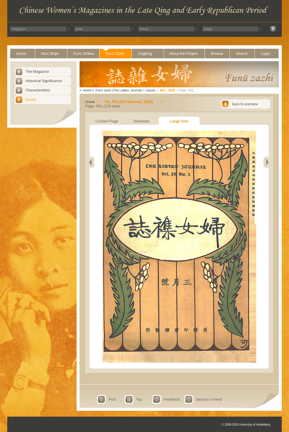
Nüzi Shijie (50, 53)
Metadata (141, 121)
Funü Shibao (84, 53)
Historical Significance (44, 81)
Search (242, 53)
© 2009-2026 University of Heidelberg (246, 424)
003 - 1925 (167, 90)
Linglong (145, 53)
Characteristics (38, 90)
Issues (31, 99)
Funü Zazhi (115, 53)
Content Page (106, 121)
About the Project (183, 53)
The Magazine (37, 71)
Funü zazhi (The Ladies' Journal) (118, 90)
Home (21, 53)
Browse (217, 53)
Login (265, 53)
